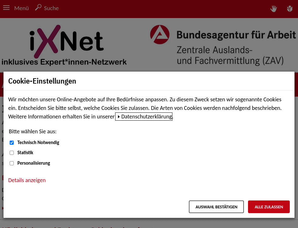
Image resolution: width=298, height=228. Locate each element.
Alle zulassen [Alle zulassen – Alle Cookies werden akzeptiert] (269, 207)
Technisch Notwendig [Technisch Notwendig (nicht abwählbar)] (38, 142)
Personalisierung (33, 163)
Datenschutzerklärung (146, 116)
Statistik (25, 152)
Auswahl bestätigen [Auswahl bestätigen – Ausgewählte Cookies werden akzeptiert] (216, 207)
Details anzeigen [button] (27, 180)
